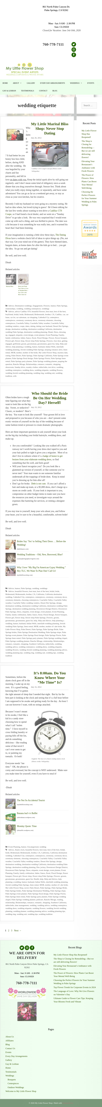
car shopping (32, 317)
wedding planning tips (14, 653)
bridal (16, 314)
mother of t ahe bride (54, 626)
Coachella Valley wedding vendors (26, 603)
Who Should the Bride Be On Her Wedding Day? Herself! (50, 398)
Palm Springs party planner (21, 361)
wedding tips (51, 653)
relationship (48, 641)
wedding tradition (45, 914)
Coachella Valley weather (40, 323)
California (40, 594)
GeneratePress (67, 1103)
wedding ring (38, 373)
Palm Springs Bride (50, 629)
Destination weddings (23, 306)
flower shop (19, 341)
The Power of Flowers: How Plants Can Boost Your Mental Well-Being (89, 181)
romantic (48, 364)
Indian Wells (50, 347)
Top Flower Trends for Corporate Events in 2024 (75, 987)
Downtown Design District (46, 609)
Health (36, 879)
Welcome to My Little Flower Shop (20, 1091)
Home (5, 83)
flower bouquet (61, 338)
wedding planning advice (57, 650)
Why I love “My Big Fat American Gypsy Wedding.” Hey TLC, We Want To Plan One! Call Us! (41, 569)
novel (26, 888)
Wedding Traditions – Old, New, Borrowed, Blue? (40, 554)
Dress (56, 332)
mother (19, 352)
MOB (13, 352)
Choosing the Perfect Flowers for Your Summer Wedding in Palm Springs (89, 198)
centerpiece (54, 317)
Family (61, 335)
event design (28, 335)
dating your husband (44, 326)
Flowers (46, 306)
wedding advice (11, 647)
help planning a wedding (21, 347)
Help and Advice (44, 620)
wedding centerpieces (32, 309)
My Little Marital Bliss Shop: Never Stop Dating (49, 128)
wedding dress (28, 370)
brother (48, 314)
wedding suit (50, 373)
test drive (52, 367)
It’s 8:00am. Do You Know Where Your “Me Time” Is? (50, 677)
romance (41, 364)
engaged (11, 335)
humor (53, 306)
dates (27, 326)
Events (90, 83)
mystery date (62, 352)
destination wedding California (40, 329)
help (57, 344)
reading (60, 899)
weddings (45, 309)
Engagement (37, 306)
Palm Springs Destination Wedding (31, 632)
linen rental (28, 626)
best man (49, 311)
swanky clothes (32, 367)
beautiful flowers (38, 311)
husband (41, 347)
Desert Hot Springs (60, 326)
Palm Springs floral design (22, 358)
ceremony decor (31, 320)
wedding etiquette (41, 370)
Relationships (31, 364)
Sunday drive (20, 367)
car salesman (21, 317)
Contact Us (10, 1048)
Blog (54, 91)
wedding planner (19, 911)
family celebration (12, 338)
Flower (51, 338)
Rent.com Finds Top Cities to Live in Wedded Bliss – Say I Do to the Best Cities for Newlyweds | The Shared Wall (23, 291)
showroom (9, 367)
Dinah (50, 332)
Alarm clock (19, 850)
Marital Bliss (9, 286)
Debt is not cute (38, 483)
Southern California (37, 644)
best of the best (60, 311)
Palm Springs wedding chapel (55, 638)
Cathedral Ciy (43, 317)
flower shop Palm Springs (35, 341)
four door (57, 341)
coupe (22, 326)
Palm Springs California (42, 355)
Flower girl (9, 341)
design (8, 329)
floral (34, 338)
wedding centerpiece (13, 370)
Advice (11, 306)
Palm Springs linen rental (15, 897)
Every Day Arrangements (52, 83)
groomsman (32, 344)
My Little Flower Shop (48, 352)
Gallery (31, 83)
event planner (39, 335)
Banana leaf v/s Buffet (27, 813)
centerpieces (10, 320)
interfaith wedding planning (48, 623)
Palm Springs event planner (16, 894)
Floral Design (42, 338)
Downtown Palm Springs (15, 870)
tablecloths (43, 367)
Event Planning (52, 335)
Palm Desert (16, 355)
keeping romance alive (53, 350)
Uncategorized (33, 847)
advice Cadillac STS (23, 311)
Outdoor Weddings (16, 1087)
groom (23, 344)
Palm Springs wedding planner (45, 361)
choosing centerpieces (30, 600)
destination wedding (19, 329)
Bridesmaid (29, 314)
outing (7, 355)
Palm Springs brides (13, 891)
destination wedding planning (35, 332)
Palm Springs (62, 306)
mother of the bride (30, 352)
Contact (43, 91)
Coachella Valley (22, 323)
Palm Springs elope (53, 632)
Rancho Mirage (19, 364)
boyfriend (9, 314)
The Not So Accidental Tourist (31, 800)
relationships (10, 309)
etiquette (19, 335)
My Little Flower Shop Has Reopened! (89, 133)
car (64, 314)
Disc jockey (41, 867)
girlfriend (16, 344)
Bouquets (12, 1079)
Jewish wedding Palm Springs (32, 350)
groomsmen (42, 344)
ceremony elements (45, 320)
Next (17, 930)
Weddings (77, 83)
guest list (51, 344)
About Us (9, 1036)
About (18, 83)
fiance (28, 338)
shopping (56, 364)
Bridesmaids (39, 314)
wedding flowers (55, 370)
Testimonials (27, 91)
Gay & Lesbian (9, 91)
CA (53, 314)
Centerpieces (13, 1083)
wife (15, 376)
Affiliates (9, 1040)
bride (21, 314)
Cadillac (58, 314)
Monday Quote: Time (27, 826)
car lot (12, 317)
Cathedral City (18, 597)
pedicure (39, 899)
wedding (19, 309)
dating (32, 326)
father (23, 338)
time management (22, 905)
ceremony (20, 320)
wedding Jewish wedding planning (18, 373)
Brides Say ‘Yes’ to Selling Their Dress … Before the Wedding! (41, 543)
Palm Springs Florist (42, 358)
